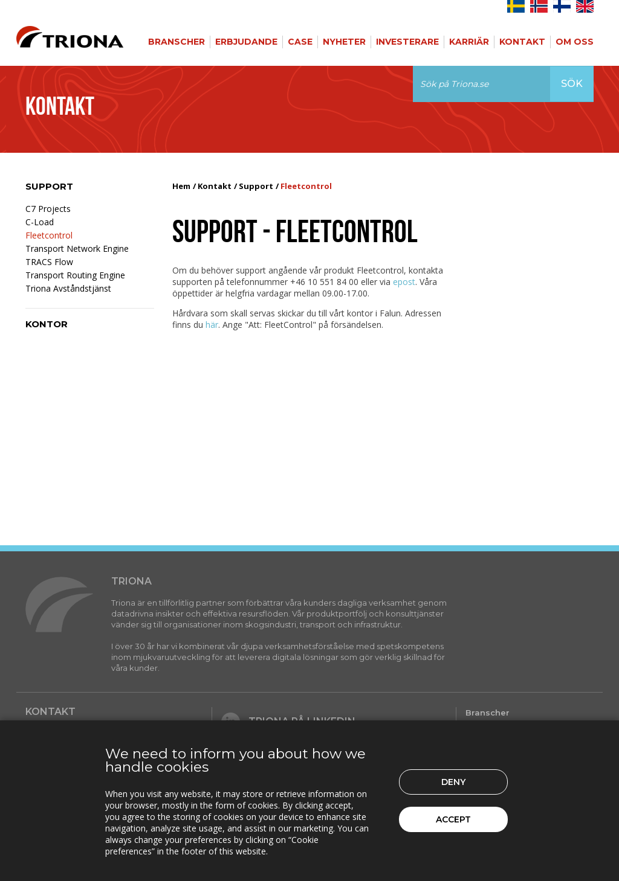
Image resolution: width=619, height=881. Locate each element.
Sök (572, 83)
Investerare (407, 41)
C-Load (39, 222)
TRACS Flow (49, 262)
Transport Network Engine (77, 248)
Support (49, 186)
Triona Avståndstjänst (68, 288)
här (212, 324)
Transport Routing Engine (75, 275)
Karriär (469, 41)
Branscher (176, 41)
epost (404, 281)
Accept (453, 819)
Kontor (46, 324)
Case (300, 41)
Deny (453, 782)
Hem (181, 186)
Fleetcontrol (49, 235)
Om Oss (575, 41)
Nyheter (344, 41)
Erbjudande (246, 41)
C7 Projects (48, 208)
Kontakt (522, 41)
